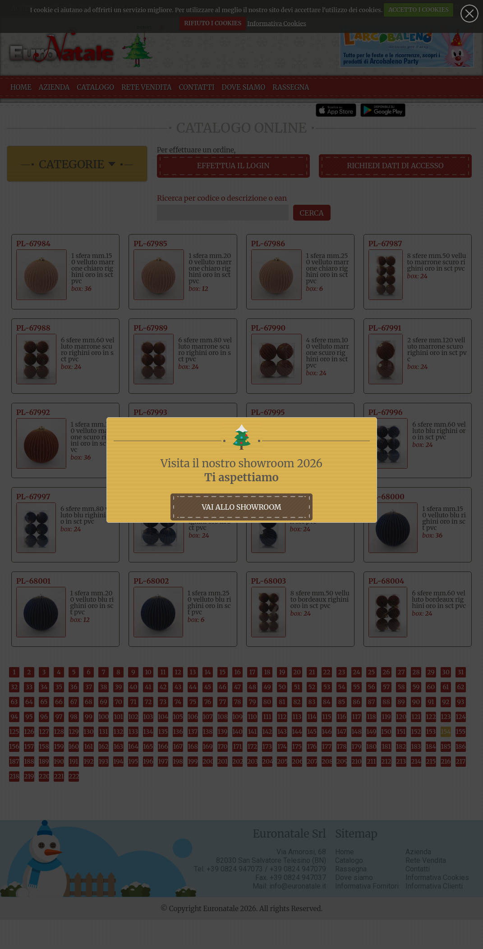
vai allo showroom (241, 506)
